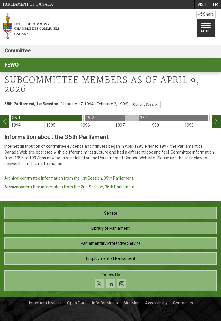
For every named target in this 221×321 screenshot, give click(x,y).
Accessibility (156, 303)
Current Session (146, 105)
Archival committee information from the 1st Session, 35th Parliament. (69, 178)
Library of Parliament (110, 228)
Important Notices (45, 303)
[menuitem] (202, 4)
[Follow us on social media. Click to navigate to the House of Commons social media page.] (110, 280)
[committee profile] (215, 62)
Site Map (131, 303)
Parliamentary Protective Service (111, 243)
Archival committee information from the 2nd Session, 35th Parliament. (69, 187)
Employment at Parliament (110, 258)
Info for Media (105, 303)
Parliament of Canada (28, 4)
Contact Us (183, 303)
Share (206, 14)
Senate (110, 213)
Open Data (77, 303)
